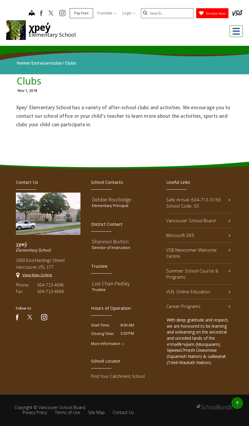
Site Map (96, 412)
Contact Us (123, 412)
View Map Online (37, 274)
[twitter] (51, 13)
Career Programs (198, 306)
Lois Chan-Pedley (111, 283)
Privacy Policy (35, 412)
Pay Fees (81, 13)
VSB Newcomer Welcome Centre (198, 253)
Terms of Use (67, 412)
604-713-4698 (50, 291)
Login (128, 13)
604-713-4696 (50, 285)
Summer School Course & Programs (198, 274)
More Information (105, 343)
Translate (106, 13)
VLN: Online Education (198, 291)
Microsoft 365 (198, 235)
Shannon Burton (110, 241)
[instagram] (62, 13)
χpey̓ (40, 27)
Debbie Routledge (111, 199)
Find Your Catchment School (118, 376)
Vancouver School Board (198, 220)
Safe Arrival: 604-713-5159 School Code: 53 (198, 203)
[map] (31, 13)
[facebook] (41, 13)
